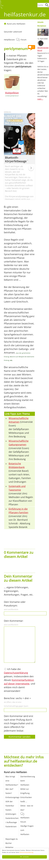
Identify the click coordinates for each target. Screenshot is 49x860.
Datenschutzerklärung (26, 852)
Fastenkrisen (11, 826)
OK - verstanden (24, 857)
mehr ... (40, 99)
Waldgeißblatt (12, 92)
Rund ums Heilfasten (16, 24)
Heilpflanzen (9, 39)
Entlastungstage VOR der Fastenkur (12, 801)
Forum (23, 39)
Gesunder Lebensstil (13, 31)
